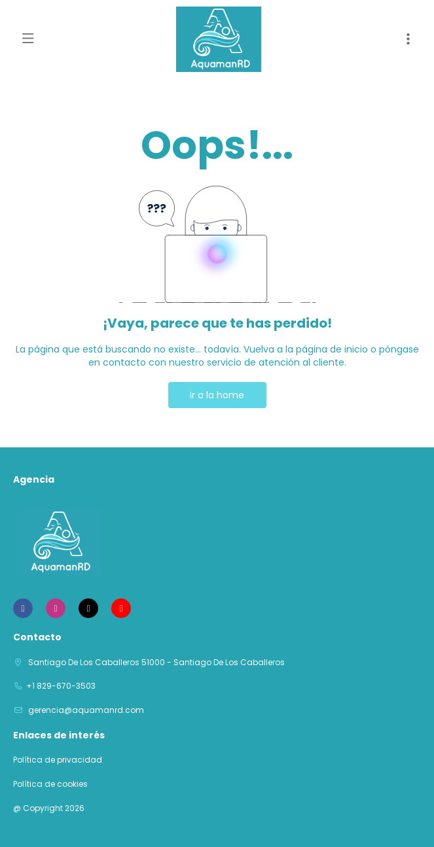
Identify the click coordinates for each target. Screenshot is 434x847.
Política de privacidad (57, 760)
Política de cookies (50, 784)
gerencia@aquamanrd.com (85, 710)
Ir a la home (217, 395)
